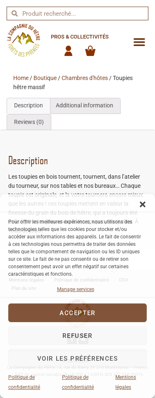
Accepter (77, 313)
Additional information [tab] (84, 105)
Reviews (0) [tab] (29, 122)
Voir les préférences (77, 358)
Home (21, 78)
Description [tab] (28, 105)
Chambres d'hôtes (85, 78)
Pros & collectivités (80, 37)
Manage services (75, 289)
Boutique (45, 78)
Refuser (77, 336)
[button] (142, 204)
